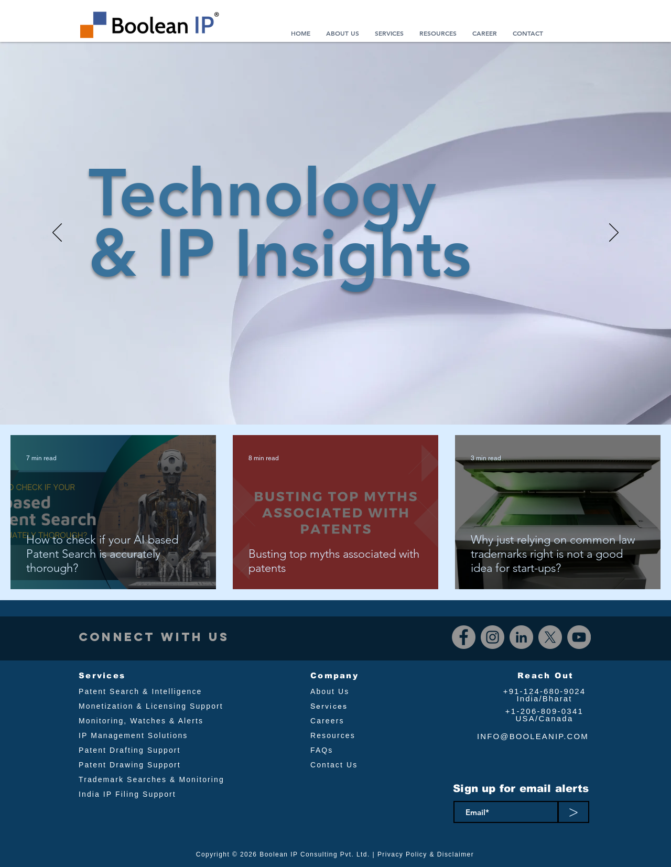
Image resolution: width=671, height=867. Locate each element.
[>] (573, 812)
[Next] (614, 233)
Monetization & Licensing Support (151, 706)
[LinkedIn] (521, 637)
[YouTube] (579, 637)
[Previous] (57, 233)
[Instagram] (492, 637)
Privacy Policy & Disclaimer (425, 854)
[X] (550, 637)
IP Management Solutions (133, 735)
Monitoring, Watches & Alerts (141, 721)
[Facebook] (463, 637)
